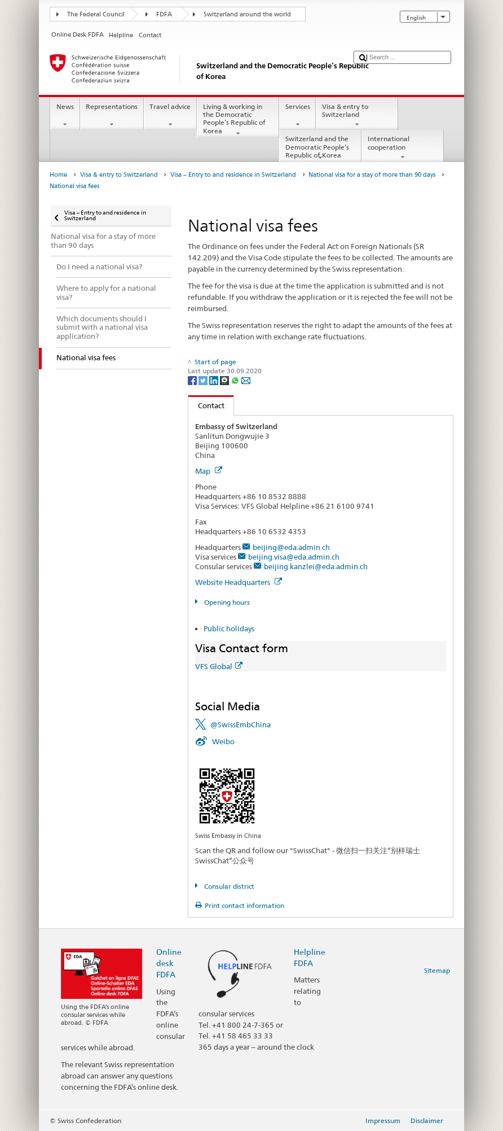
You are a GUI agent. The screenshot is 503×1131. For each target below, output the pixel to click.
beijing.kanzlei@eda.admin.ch (316, 566)
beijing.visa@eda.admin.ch (293, 556)
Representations (112, 115)
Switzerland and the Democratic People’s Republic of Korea (320, 148)
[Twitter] (203, 379)
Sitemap (437, 970)
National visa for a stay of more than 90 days (371, 174)
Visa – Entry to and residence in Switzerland (233, 174)
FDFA (164, 14)
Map (208, 470)
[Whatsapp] (236, 379)
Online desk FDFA (169, 963)
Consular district (228, 886)
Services (297, 115)
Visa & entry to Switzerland (357, 115)
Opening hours (226, 602)
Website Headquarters (238, 582)
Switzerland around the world (247, 14)
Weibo (223, 741)
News (65, 115)
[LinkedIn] (214, 379)
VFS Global (218, 666)
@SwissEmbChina (240, 724)
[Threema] (225, 379)
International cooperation (402, 147)
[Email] (245, 379)
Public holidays (229, 628)
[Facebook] (193, 379)
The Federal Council (96, 14)
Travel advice (170, 115)
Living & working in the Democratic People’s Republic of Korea (238, 120)
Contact (206, 405)
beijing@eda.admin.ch (291, 547)
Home (58, 174)
